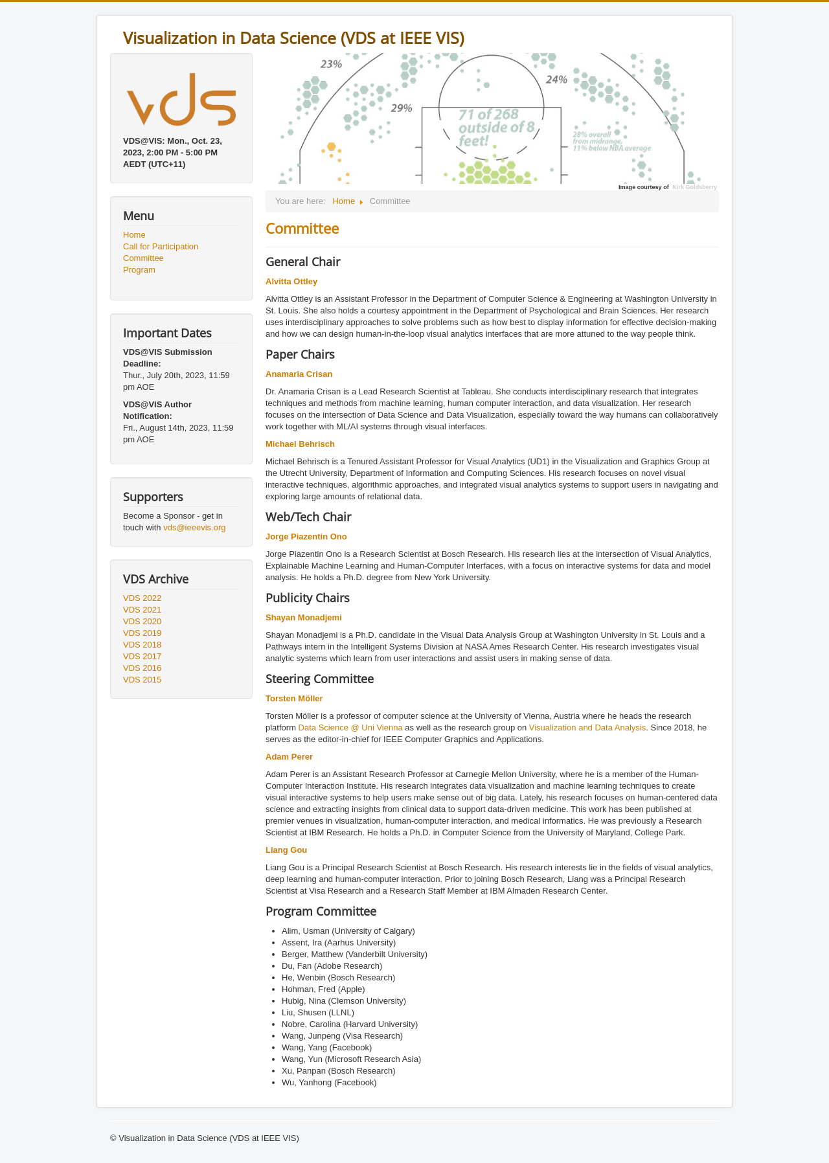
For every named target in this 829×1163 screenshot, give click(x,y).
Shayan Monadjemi (304, 617)
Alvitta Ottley (291, 281)
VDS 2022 (142, 598)
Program (139, 270)
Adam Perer (289, 757)
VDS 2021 (142, 610)
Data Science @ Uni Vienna (351, 727)
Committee (143, 258)
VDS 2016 (142, 668)
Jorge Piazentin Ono (306, 536)
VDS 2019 (142, 633)
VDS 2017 (142, 656)
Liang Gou (286, 850)
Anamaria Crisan (299, 374)
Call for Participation (160, 246)
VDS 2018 (142, 644)
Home (134, 235)
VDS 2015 (142, 679)
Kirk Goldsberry (694, 187)
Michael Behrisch (300, 444)
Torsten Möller (294, 698)
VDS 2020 (142, 621)
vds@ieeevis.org (194, 527)
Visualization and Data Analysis (587, 727)
